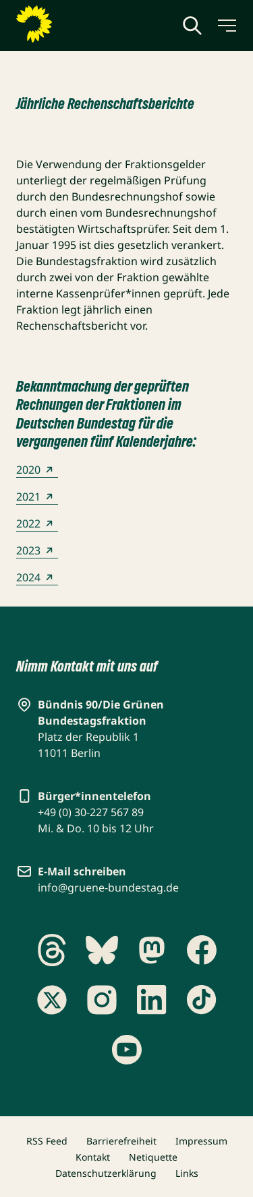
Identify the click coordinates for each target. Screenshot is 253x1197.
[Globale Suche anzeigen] (192, 25)
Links (186, 1173)
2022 (37, 523)
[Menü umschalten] (226, 25)
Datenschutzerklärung (106, 1173)
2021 (37, 496)
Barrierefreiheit (121, 1140)
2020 (37, 469)
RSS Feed (46, 1140)
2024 (37, 577)
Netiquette (153, 1157)
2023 (37, 550)
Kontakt (93, 1157)
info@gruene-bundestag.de (108, 887)
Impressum (201, 1140)
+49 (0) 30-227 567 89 (91, 812)
